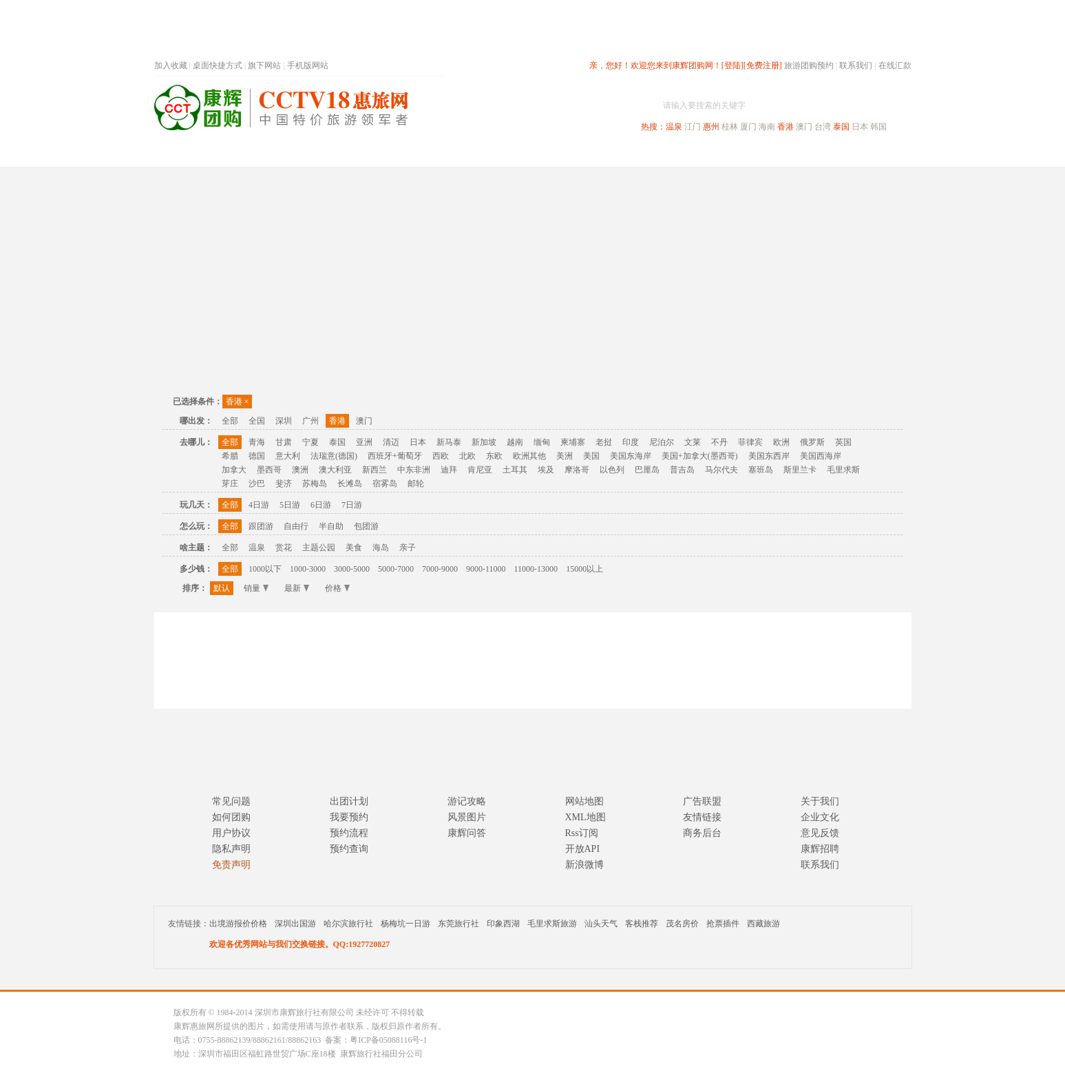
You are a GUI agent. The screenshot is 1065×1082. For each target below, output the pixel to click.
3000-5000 (352, 569)
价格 (337, 588)
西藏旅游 (763, 923)
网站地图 (584, 801)
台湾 (822, 127)
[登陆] (732, 65)
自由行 (296, 526)
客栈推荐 (641, 923)
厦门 (748, 127)
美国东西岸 (769, 456)
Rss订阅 (581, 833)
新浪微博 (584, 865)
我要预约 (349, 817)
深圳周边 (454, 154)
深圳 (283, 421)
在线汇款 (894, 65)
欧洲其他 (529, 456)
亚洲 (364, 442)
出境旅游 (702, 154)
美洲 (564, 456)
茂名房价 (682, 923)
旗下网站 (264, 65)
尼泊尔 (661, 442)
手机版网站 (307, 65)
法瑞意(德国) (333, 456)
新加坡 (484, 442)
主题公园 (318, 547)
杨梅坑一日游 (405, 923)
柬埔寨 (572, 442)
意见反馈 (820, 833)
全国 (257, 421)
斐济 (283, 483)
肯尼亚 (479, 470)
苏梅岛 (314, 483)
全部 (230, 421)
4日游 (259, 505)
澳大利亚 (335, 470)
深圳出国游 (295, 923)
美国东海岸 (630, 456)
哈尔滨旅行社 (348, 923)
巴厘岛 (647, 470)
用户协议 (231, 833)
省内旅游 (516, 154)
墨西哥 (269, 470)
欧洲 (781, 442)
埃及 (546, 470)
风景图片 (466, 817)
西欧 (440, 456)
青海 (257, 442)
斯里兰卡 (799, 470)
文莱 (692, 442)
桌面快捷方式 (217, 65)
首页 (340, 154)
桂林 (729, 127)
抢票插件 (722, 923)
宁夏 (310, 442)
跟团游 (261, 526)
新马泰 (448, 442)
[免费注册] (763, 65)
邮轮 (416, 483)
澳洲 (300, 470)
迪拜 (449, 470)
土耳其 (515, 470)
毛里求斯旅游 (552, 923)
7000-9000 (440, 569)
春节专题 (392, 154)
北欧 (467, 456)
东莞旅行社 (458, 923)
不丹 (719, 442)
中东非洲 (413, 470)
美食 (354, 547)
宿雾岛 (384, 483)
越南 (515, 442)
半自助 (331, 526)
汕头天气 (601, 923)
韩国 (878, 127)
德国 (257, 456)
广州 (310, 421)
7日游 (351, 505)
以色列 (612, 470)
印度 (630, 442)
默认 (221, 588)
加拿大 (234, 470)
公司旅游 (878, 154)
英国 (843, 442)
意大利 (287, 456)
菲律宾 (750, 442)
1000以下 (265, 569)
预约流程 (349, 833)
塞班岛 (760, 470)
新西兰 (374, 470)
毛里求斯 (843, 470)
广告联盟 (702, 801)
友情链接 (702, 817)
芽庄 (230, 483)
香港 (785, 127)
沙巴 (257, 483)
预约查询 (349, 849)
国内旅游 (578, 154)
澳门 (804, 127)
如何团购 (231, 817)
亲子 (407, 547)
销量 (256, 588)
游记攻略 (466, 801)
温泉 (674, 127)
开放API (582, 849)
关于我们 (820, 801)
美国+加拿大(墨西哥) (700, 456)
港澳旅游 (640, 154)
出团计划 (349, 801)
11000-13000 (536, 569)
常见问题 (231, 801)
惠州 (711, 127)
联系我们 (855, 65)
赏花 (283, 547)
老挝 (603, 442)
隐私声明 (231, 849)
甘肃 (283, 442)
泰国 (841, 127)
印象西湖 (503, 923)
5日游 (290, 505)
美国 (591, 456)
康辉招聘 (820, 849)
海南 (767, 127)
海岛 (380, 547)
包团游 (366, 526)
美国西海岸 (820, 456)
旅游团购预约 (809, 65)
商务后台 (702, 833)
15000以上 (584, 569)
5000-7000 (396, 569)
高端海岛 (816, 154)
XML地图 (585, 817)
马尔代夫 (721, 470)
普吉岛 (682, 470)
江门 (692, 127)
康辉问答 (466, 833)
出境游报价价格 (238, 923)
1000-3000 (308, 569)
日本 (860, 127)
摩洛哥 (577, 470)
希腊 (230, 456)
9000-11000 (486, 569)
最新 (296, 588)
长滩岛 (349, 483)
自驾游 (759, 154)
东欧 (494, 456)
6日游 (320, 505)
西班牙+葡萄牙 (395, 456)
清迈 (391, 442)
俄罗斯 (812, 442)
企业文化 (820, 817)
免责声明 (231, 865)
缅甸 (542, 442)
